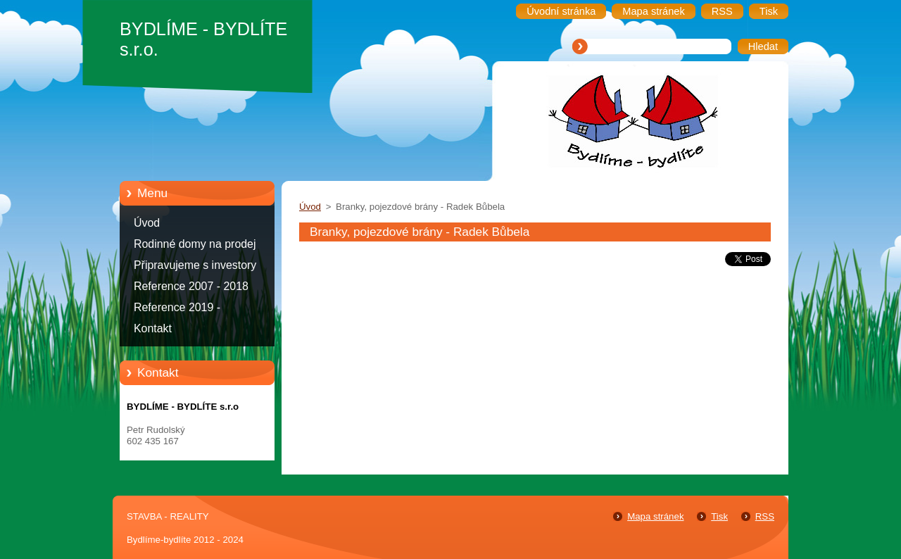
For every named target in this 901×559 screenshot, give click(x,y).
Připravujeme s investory (195, 265)
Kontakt (153, 328)
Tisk (719, 516)
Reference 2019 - (177, 307)
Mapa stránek (655, 516)
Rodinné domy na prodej (195, 244)
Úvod (147, 223)
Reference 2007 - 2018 (191, 286)
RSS (764, 516)
